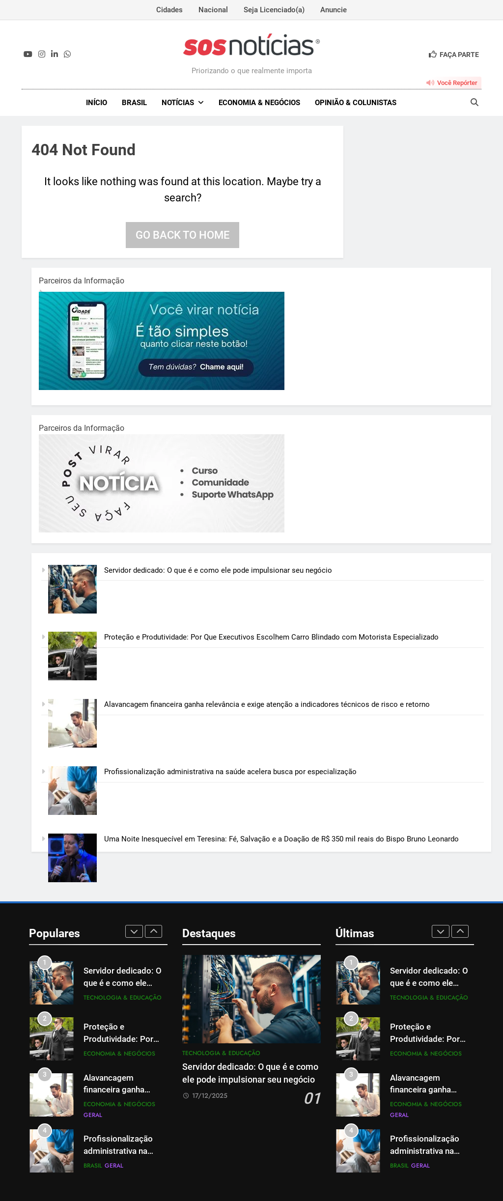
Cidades (169, 9)
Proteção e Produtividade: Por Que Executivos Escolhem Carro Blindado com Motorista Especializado (271, 637)
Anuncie (333, 9)
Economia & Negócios (259, 102)
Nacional (213, 9)
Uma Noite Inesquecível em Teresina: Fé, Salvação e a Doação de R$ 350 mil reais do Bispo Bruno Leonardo (281, 839)
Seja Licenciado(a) (274, 9)
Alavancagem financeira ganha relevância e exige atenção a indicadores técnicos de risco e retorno (267, 704)
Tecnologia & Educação (123, 997)
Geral (93, 1115)
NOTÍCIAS (178, 102)
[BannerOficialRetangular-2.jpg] (161, 530)
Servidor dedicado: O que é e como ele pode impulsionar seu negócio (218, 570)
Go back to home (182, 235)
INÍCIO (96, 102)
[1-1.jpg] (161, 387)
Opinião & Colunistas (355, 102)
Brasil (134, 102)
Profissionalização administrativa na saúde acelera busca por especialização (230, 771)
